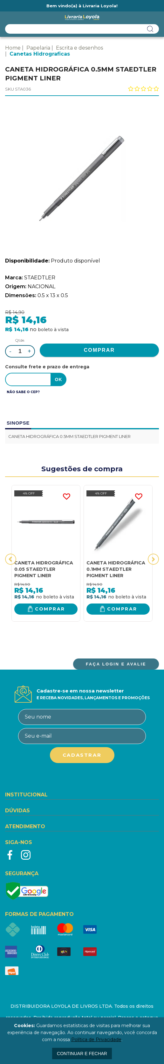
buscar (150, 29)
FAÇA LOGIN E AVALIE (116, 664)
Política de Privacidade (96, 1039)
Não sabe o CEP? (23, 392)
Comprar (50, 609)
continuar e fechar (82, 1053)
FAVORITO (66, 496)
